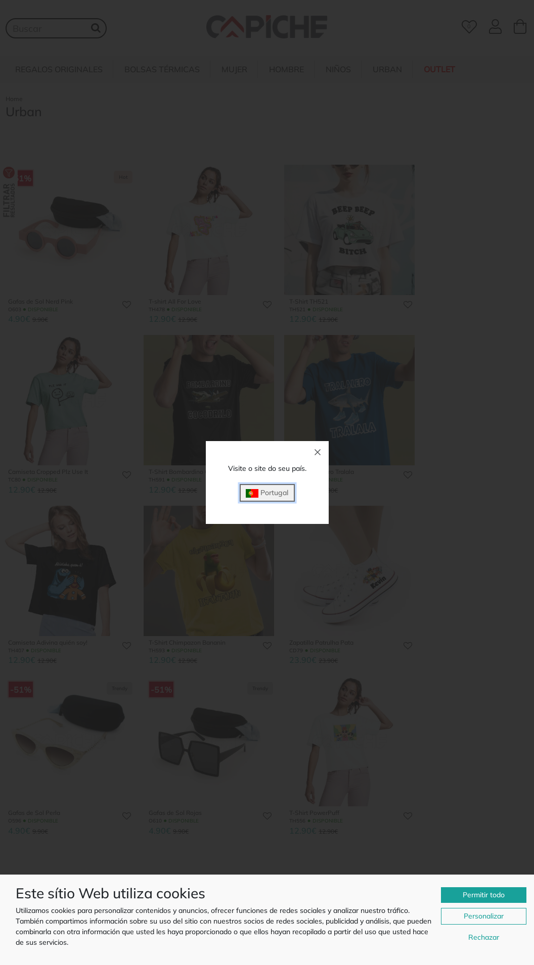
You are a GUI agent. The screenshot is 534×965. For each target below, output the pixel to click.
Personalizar (484, 916)
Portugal (267, 493)
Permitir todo (484, 894)
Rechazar (483, 937)
